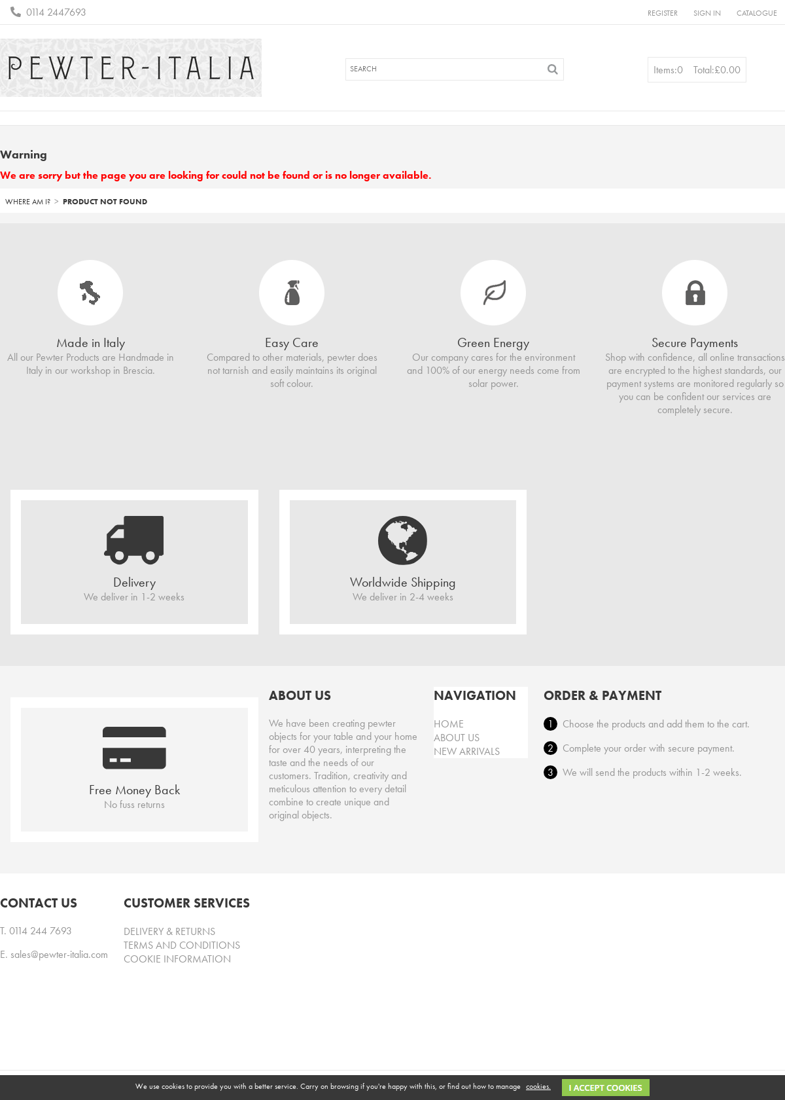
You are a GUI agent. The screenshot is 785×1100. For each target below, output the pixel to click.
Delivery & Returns (169, 931)
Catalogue (757, 13)
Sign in (707, 13)
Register (663, 13)
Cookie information (177, 959)
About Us (457, 737)
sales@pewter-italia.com (59, 954)
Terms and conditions (182, 945)
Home (449, 724)
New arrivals (467, 751)
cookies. (538, 1086)
